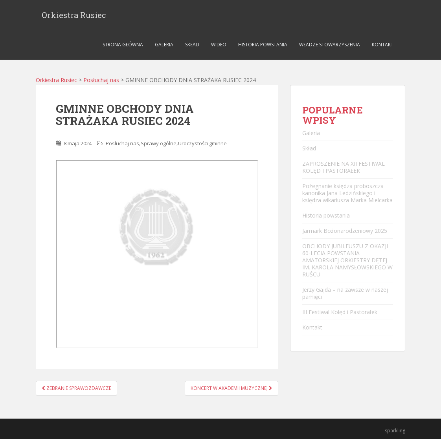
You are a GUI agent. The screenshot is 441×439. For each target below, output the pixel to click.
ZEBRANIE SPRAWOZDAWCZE (76, 388)
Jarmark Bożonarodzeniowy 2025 (344, 230)
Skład (192, 44)
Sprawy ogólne (158, 143)
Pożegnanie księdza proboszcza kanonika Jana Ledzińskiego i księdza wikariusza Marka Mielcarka (347, 193)
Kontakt (382, 44)
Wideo (218, 44)
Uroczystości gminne (202, 143)
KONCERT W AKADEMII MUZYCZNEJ (231, 388)
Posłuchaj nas (101, 80)
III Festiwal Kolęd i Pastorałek (339, 312)
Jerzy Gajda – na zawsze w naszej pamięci (345, 293)
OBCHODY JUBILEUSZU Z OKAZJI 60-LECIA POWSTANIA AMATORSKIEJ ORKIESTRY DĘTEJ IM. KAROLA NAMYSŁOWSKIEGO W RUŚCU (347, 260)
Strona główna (123, 44)
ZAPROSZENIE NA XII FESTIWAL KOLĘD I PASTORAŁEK (343, 167)
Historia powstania (262, 44)
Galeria (164, 44)
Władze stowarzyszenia (329, 44)
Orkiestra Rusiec (74, 15)
